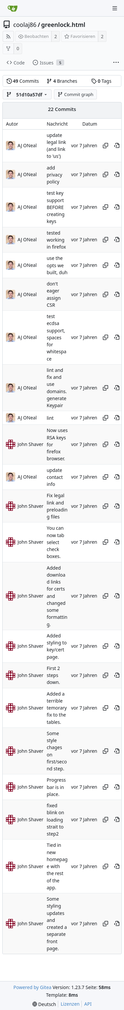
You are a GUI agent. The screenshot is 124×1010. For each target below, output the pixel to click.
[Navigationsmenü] (115, 8)
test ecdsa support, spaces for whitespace (56, 337)
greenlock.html (63, 24)
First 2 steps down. (53, 675)
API (88, 1004)
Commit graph (75, 94)
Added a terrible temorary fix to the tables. (57, 708)
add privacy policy (54, 175)
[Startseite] (12, 8)
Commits (23, 81)
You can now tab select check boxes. (55, 542)
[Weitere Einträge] (116, 63)
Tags (101, 81)
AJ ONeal (27, 145)
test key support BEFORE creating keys (55, 207)
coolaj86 (24, 24)
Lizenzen (70, 1004)
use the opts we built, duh (57, 265)
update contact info (55, 477)
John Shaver (30, 444)
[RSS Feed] (8, 36)
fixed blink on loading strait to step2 (55, 819)
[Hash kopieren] (105, 146)
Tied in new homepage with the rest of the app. (57, 866)
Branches (62, 81)
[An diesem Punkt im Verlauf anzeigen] (117, 146)
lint (50, 418)
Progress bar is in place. (56, 787)
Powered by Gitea (33, 987)
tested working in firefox (56, 240)
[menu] (44, 1004)
